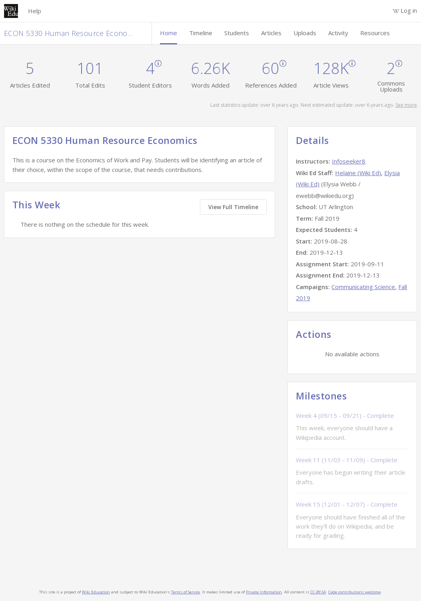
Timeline (200, 33)
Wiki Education (96, 592)
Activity (338, 33)
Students (236, 33)
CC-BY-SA (318, 592)
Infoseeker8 (348, 161)
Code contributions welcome (354, 592)
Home (168, 33)
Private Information (264, 592)
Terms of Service (185, 592)
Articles (271, 33)
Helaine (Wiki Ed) (358, 173)
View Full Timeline (233, 207)
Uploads (304, 33)
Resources (375, 33)
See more (406, 105)
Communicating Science (363, 287)
